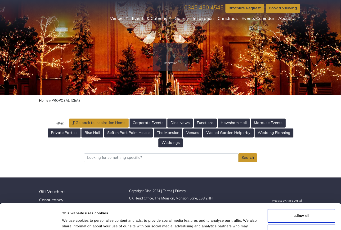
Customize (302, 207)
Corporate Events (148, 123)
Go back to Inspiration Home (99, 123)
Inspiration (203, 19)
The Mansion (168, 133)
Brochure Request (245, 8)
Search (248, 158)
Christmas (228, 19)
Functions (205, 123)
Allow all (301, 192)
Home (43, 101)
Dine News (180, 123)
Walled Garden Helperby (228, 133)
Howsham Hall (234, 123)
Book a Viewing (283, 8)
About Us (287, 19)
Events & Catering (150, 19)
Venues (117, 19)
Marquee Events (268, 123)
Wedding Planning (274, 133)
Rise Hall (92, 133)
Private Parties (64, 133)
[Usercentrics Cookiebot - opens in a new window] (30, 220)
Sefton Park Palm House (128, 133)
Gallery (182, 19)
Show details (73, 221)
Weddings (171, 143)
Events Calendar (258, 19)
